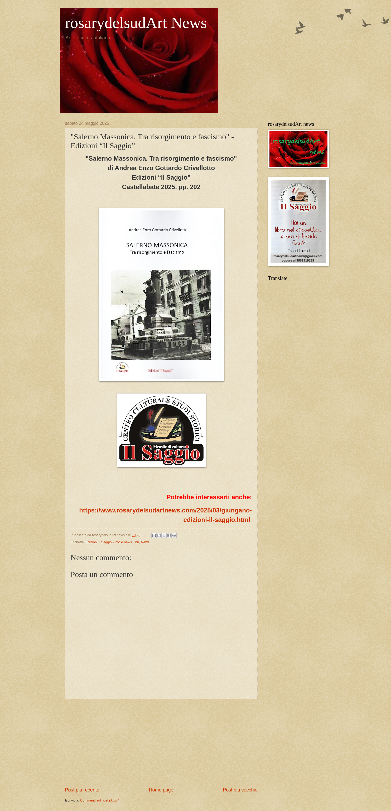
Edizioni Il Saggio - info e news (109, 542)
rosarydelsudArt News (136, 22)
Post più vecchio (240, 790)
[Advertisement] (161, 743)
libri (136, 542)
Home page (161, 790)
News (145, 542)
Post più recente (82, 790)
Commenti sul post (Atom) (99, 800)
